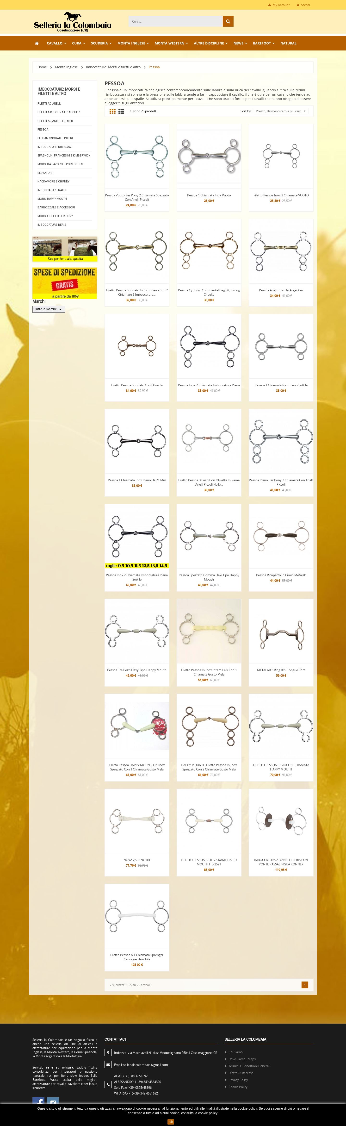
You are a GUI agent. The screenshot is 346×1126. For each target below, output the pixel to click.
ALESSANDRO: (138, 1082)
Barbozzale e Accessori (56, 207)
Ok (171, 1122)
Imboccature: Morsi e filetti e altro (58, 91)
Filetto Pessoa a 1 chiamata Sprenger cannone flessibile (136, 957)
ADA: (131, 1076)
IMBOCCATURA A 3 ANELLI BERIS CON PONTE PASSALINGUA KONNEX (281, 862)
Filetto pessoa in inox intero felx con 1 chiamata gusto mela (209, 672)
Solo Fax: (133, 1087)
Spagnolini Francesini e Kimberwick (63, 155)
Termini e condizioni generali (249, 1066)
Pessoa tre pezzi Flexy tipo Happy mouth (137, 670)
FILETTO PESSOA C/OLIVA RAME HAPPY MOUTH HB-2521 (209, 862)
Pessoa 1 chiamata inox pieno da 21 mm (137, 480)
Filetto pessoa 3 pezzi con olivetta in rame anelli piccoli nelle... (209, 482)
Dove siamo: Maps (242, 1059)
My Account (279, 5)
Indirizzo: (166, 1053)
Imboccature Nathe (52, 190)
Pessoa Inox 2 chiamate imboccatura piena (209, 385)
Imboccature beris (51, 224)
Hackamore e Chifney (53, 181)
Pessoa (42, 129)
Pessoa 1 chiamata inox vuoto (209, 195)
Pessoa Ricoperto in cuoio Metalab (281, 575)
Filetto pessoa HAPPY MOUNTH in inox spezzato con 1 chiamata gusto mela (137, 767)
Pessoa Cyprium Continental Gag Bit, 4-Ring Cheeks (209, 292)
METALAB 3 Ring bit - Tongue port (281, 670)
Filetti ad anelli (49, 103)
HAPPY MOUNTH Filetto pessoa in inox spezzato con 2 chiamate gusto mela (209, 767)
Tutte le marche (48, 309)
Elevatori (44, 173)
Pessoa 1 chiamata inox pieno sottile (281, 385)
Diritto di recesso (241, 1073)
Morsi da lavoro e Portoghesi (60, 164)
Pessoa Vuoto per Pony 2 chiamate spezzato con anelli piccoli (137, 197)
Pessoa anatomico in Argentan (281, 290)
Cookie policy (238, 1087)
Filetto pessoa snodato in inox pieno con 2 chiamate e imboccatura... (137, 292)
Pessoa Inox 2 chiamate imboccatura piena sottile (137, 577)
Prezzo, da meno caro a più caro (280, 111)
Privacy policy (238, 1080)
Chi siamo (236, 1052)
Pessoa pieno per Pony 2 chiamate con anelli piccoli (281, 482)
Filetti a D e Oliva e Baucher (58, 112)
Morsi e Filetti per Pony (55, 216)
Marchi (38, 301)
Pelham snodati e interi (55, 138)
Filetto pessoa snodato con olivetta (137, 385)
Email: (141, 1065)
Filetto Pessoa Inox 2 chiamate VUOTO (281, 195)
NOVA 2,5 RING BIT (137, 860)
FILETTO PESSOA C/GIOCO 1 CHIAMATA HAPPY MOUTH (281, 767)
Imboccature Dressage (55, 147)
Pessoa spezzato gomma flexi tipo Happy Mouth (209, 577)
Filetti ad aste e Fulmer (55, 121)
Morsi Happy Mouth (52, 198)
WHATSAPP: (136, 1093)
